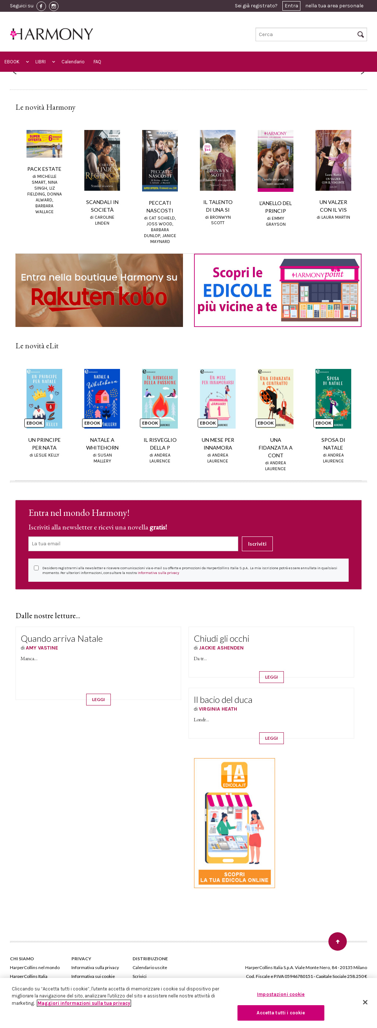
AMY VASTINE (42, 648)
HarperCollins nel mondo (35, 967)
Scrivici (140, 976)
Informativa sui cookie (93, 976)
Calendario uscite (150, 967)
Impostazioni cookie (280, 994)
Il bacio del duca (223, 699)
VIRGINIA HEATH (218, 709)
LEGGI (98, 699)
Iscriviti (257, 544)
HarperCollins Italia (28, 976)
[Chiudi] (365, 1002)
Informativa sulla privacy (158, 573)
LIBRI (40, 61)
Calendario (73, 61)
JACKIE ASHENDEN (221, 648)
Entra (291, 6)
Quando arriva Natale (62, 638)
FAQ (97, 61)
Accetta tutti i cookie (281, 1012)
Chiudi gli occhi (221, 638)
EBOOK (12, 61)
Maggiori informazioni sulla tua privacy (84, 1003)
